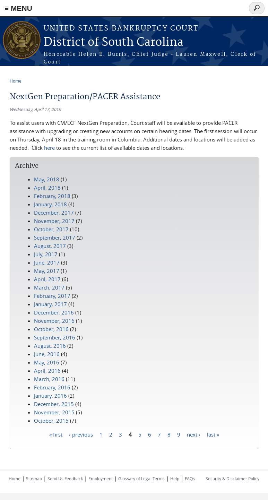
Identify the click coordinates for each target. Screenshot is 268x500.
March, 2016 (49, 379)
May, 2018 (46, 179)
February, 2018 (52, 195)
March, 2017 (49, 287)
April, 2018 (47, 187)
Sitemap (34, 478)
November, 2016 (54, 320)
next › (193, 434)
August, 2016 (50, 345)
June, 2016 (47, 354)
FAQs (190, 478)
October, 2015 (51, 420)
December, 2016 (54, 312)
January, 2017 (50, 304)
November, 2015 (54, 412)
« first (55, 434)
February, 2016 (52, 387)
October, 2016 (51, 329)
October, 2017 (51, 229)
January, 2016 (50, 395)
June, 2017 (47, 262)
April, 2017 (47, 279)
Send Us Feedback (65, 478)
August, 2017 (50, 245)
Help (174, 478)
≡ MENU (18, 8)
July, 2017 (46, 254)
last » (213, 434)
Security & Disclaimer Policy (232, 478)
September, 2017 (54, 237)
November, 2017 (54, 220)
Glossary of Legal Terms (141, 478)
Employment (100, 478)
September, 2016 (54, 337)
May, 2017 (46, 270)
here (49, 147)
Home (15, 81)
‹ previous (81, 434)
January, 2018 (50, 204)
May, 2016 (46, 362)
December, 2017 (54, 212)
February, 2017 (52, 295)
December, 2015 (54, 403)
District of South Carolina (113, 42)
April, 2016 (47, 370)
